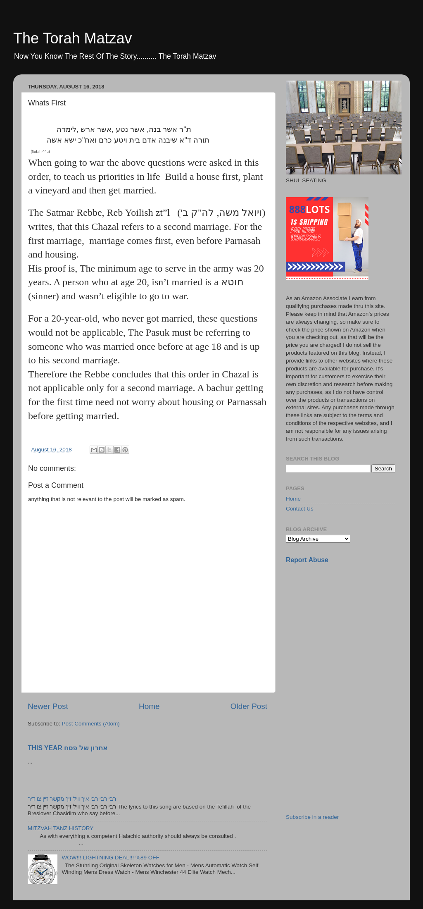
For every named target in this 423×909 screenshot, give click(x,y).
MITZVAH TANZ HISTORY (60, 828)
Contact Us (300, 509)
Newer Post (48, 706)
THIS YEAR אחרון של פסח (67, 748)
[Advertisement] (348, 628)
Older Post (249, 706)
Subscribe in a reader (312, 817)
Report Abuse (307, 559)
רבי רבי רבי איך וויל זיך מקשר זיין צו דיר (72, 799)
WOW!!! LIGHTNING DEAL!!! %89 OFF (110, 857)
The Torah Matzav (72, 38)
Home (149, 706)
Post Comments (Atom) (91, 724)
